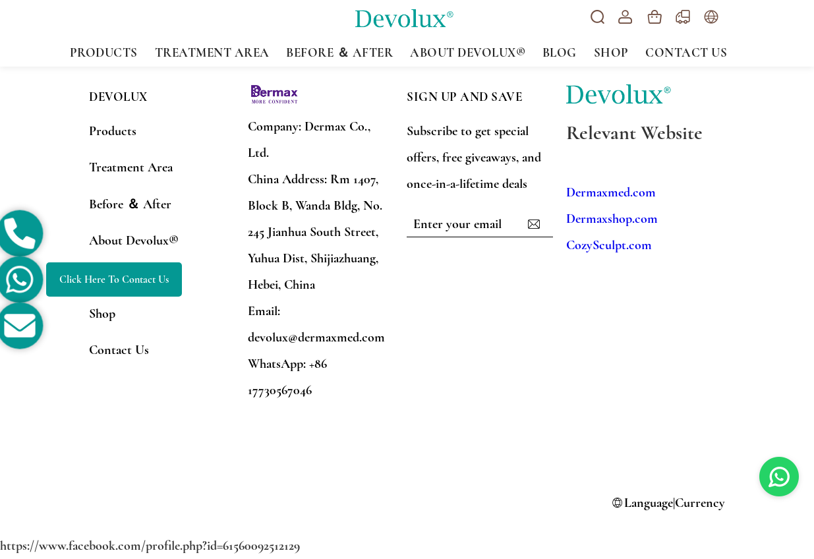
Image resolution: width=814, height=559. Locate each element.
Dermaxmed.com (611, 192)
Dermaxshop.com (612, 219)
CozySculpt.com (609, 245)
